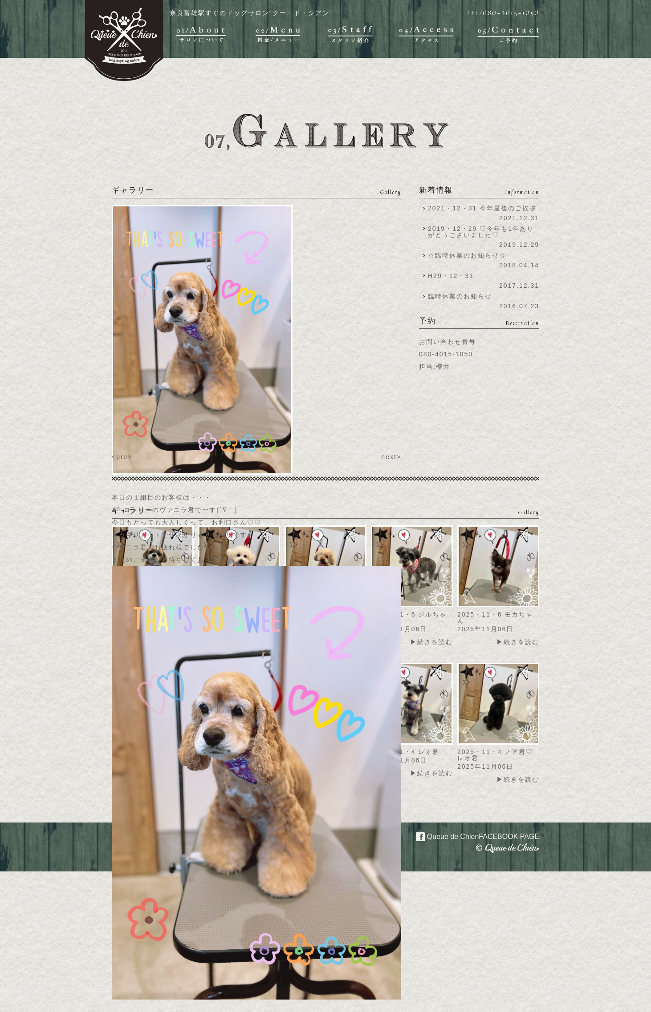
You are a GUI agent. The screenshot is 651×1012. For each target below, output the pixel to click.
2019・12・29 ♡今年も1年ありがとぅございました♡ (481, 231)
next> (391, 456)
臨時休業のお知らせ (460, 296)
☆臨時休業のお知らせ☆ (467, 255)
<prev (122, 456)
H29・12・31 (453, 275)
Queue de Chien (472, 835)
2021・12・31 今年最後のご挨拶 (482, 208)
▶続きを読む (431, 641)
